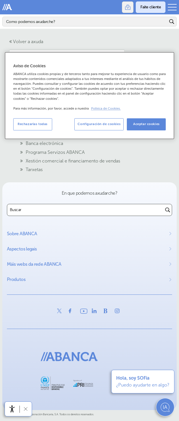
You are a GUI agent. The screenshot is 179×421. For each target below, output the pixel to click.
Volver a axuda (26, 41)
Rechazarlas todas (33, 124)
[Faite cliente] (150, 7)
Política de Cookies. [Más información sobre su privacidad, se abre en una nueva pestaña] (106, 108)
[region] (90, 95)
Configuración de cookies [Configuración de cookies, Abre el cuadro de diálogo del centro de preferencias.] (99, 124)
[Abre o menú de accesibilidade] (12, 409)
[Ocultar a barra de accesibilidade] (25, 409)
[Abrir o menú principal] (172, 7)
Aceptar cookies (146, 124)
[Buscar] (85, 21)
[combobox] (85, 210)
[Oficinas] (127, 7)
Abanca (7, 7)
